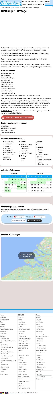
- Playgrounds (22, 336)
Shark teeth (21, 372)
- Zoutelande (40, 329)
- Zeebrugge (39, 365)
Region (35, 4)
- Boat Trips (21, 334)
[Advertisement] (26, 200)
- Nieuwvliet (39, 338)
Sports (20, 353)
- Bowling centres (23, 341)
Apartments (3, 331)
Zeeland (38, 320)
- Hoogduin (3, 349)
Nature (20, 350)
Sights (20, 320)
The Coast (39, 360)
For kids (2, 324)
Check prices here (17, 117)
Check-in (10, 217)
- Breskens (39, 341)
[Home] (23, 1)
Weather (40, 4)
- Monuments (22, 324)
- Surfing (20, 367)
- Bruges (38, 355)
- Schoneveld (4, 358)
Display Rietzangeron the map (26, 255)
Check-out (29, 217)
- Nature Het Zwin (41, 350)
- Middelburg (40, 334)
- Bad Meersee (4, 338)
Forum (38, 315)
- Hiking (20, 360)
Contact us (39, 379)
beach (3, 84)
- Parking (20, 386)
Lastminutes (4, 374)
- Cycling (20, 357)
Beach (42, 1)
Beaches (20, 317)
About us (39, 374)
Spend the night (35, 1)
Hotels (2, 372)
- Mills (20, 327)
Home (2, 315)
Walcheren (39, 322)
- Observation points (24, 329)
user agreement (13, 392)
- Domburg (39, 327)
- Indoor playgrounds (24, 338)
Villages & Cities (23, 348)
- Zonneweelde (4, 367)
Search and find (34, 220)
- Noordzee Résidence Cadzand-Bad (6, 352)
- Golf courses (22, 365)
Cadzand (27, 1)
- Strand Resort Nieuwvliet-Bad (8, 361)
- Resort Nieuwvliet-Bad (7, 356)
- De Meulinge (4, 345)
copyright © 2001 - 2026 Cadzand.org (29, 392)
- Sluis (38, 343)
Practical (29, 4)
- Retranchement (41, 348)
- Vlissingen (39, 331)
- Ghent (38, 357)
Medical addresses (24, 388)
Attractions (21, 331)
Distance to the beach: (44, 160)
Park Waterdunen (6, 111)
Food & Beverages (23, 376)
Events (24, 4)
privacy (19, 392)
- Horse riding (22, 362)
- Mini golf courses (23, 343)
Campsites (3, 334)
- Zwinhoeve (3, 369)
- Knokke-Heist (40, 362)
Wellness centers (23, 346)
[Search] (44, 4)
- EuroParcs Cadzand (6, 347)
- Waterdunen (4, 365)
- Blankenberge (40, 367)
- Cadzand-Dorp (41, 346)
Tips (1, 322)
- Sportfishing (22, 369)
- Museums (21, 322)
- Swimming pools (23, 355)
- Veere (38, 324)
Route (20, 383)
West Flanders (40, 353)
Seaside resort (4, 320)
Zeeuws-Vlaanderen (42, 336)
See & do (47, 1)
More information (9, 133)
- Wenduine (39, 369)
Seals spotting (22, 374)
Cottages (3, 336)
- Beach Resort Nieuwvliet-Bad (8, 341)
